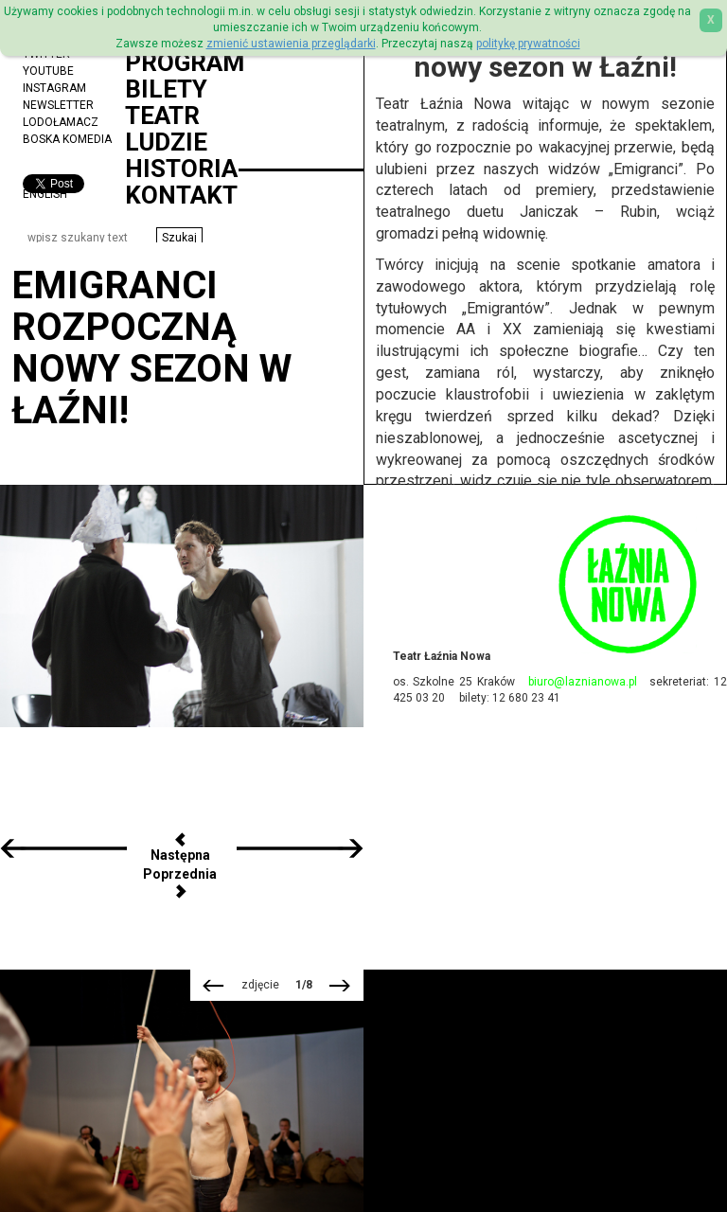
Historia (181, 168)
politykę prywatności (528, 43)
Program (184, 62)
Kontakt (181, 195)
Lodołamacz (60, 122)
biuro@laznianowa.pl (582, 681)
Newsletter (58, 105)
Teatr (162, 115)
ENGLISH (45, 194)
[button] (179, 237)
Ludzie (166, 142)
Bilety (166, 89)
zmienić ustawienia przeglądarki (291, 43)
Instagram (54, 88)
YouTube (48, 71)
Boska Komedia (67, 139)
